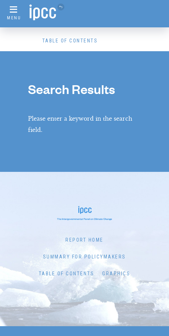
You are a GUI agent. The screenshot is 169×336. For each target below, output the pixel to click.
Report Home (84, 240)
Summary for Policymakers (84, 257)
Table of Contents (70, 40)
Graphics (116, 273)
